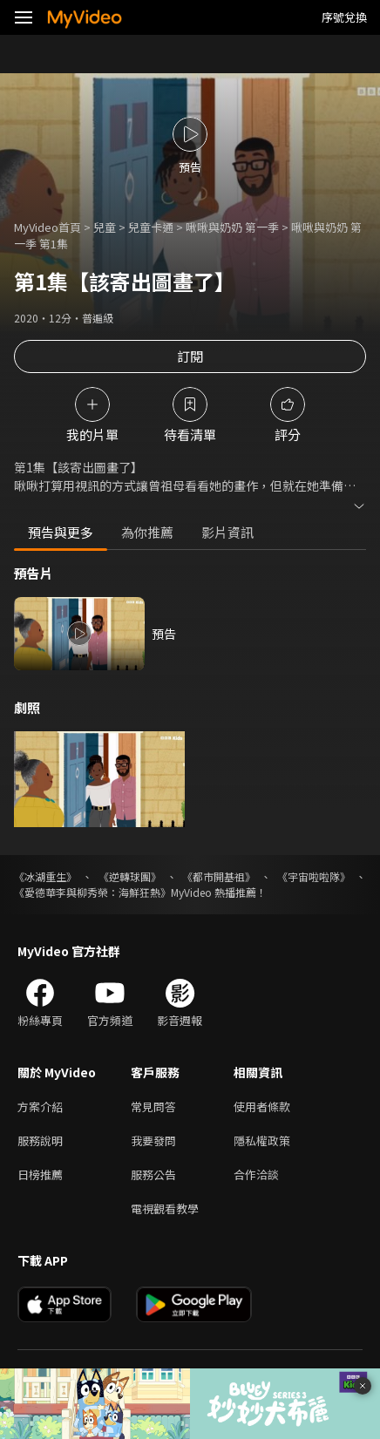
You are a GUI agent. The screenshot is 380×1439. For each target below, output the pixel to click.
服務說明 (40, 1140)
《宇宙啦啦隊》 (313, 876)
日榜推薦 (40, 1174)
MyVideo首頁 (47, 227)
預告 (164, 633)
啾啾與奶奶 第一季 (232, 227)
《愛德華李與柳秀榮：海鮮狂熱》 (92, 892)
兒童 (104, 227)
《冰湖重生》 (45, 876)
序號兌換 (344, 17)
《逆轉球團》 (129, 876)
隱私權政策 (262, 1140)
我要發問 (153, 1140)
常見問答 (153, 1106)
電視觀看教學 (165, 1208)
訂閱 (190, 356)
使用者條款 (262, 1106)
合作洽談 (256, 1174)
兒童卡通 (150, 227)
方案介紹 (40, 1106)
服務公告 (153, 1174)
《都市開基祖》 (218, 876)
